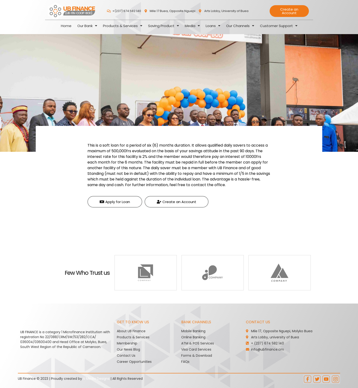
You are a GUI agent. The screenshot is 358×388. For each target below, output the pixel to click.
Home (66, 25)
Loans (213, 26)
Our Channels (240, 26)
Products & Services (122, 26)
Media (192, 26)
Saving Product (163, 26)
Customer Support (278, 26)
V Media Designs (96, 378)
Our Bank (87, 26)
